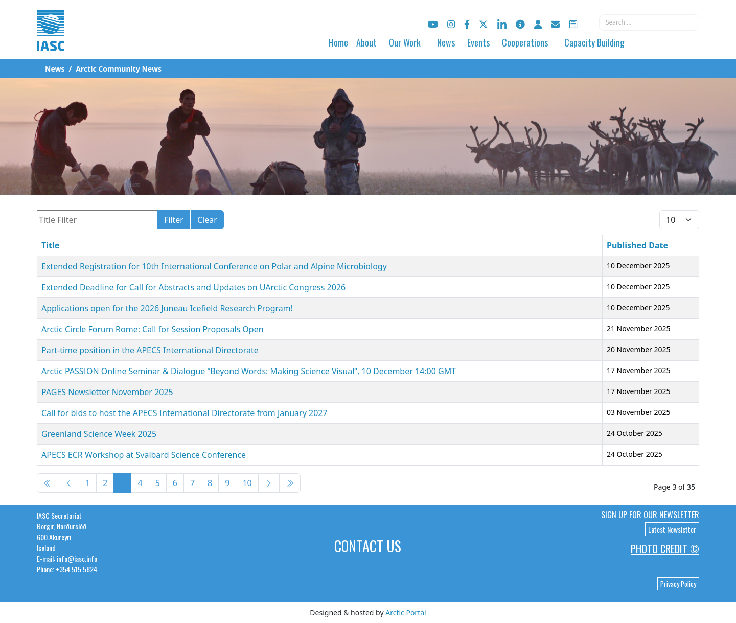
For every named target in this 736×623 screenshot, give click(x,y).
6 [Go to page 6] (175, 483)
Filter (173, 219)
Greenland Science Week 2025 (98, 434)
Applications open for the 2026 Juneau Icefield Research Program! (167, 308)
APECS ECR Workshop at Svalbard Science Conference (143, 454)
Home (338, 42)
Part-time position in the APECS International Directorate (150, 350)
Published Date (637, 245)
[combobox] (649, 22)
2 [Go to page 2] (105, 483)
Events (478, 42)
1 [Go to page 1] (87, 483)
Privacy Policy (678, 584)
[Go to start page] (47, 483)
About (366, 42)
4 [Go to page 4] (139, 483)
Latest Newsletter (672, 529)
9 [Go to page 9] (227, 483)
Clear (207, 219)
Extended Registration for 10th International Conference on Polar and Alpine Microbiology (214, 266)
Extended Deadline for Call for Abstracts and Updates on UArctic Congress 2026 (193, 287)
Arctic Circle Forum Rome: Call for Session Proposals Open (152, 329)
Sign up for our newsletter (650, 515)
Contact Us (367, 546)
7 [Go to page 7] (192, 483)
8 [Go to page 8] (210, 483)
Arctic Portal (405, 612)
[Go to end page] (290, 483)
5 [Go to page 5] (157, 483)
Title (50, 245)
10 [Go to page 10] (246, 483)
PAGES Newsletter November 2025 (107, 392)
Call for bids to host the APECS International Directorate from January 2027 (184, 413)
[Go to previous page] (68, 483)
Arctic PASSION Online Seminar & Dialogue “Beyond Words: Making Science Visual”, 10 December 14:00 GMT (248, 371)
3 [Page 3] (122, 483)
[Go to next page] (269, 483)
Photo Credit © (665, 549)
